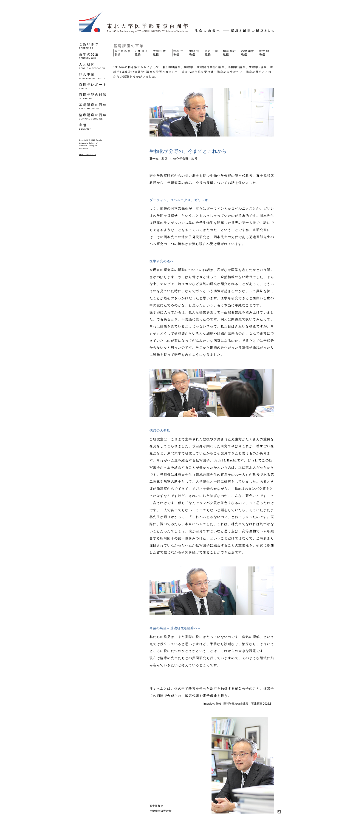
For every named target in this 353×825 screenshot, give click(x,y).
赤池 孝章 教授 (247, 52)
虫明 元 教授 (194, 52)
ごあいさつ (94, 46)
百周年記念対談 (94, 96)
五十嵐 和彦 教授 (122, 52)
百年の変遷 (94, 56)
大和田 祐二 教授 (161, 52)
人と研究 (94, 66)
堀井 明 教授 (264, 52)
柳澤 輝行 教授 (229, 52)
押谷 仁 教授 (178, 52)
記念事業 (94, 76)
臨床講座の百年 (94, 116)
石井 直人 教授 (141, 52)
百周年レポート (94, 86)
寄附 (94, 126)
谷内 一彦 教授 (211, 52)
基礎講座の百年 (94, 106)
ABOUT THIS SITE (87, 154)
